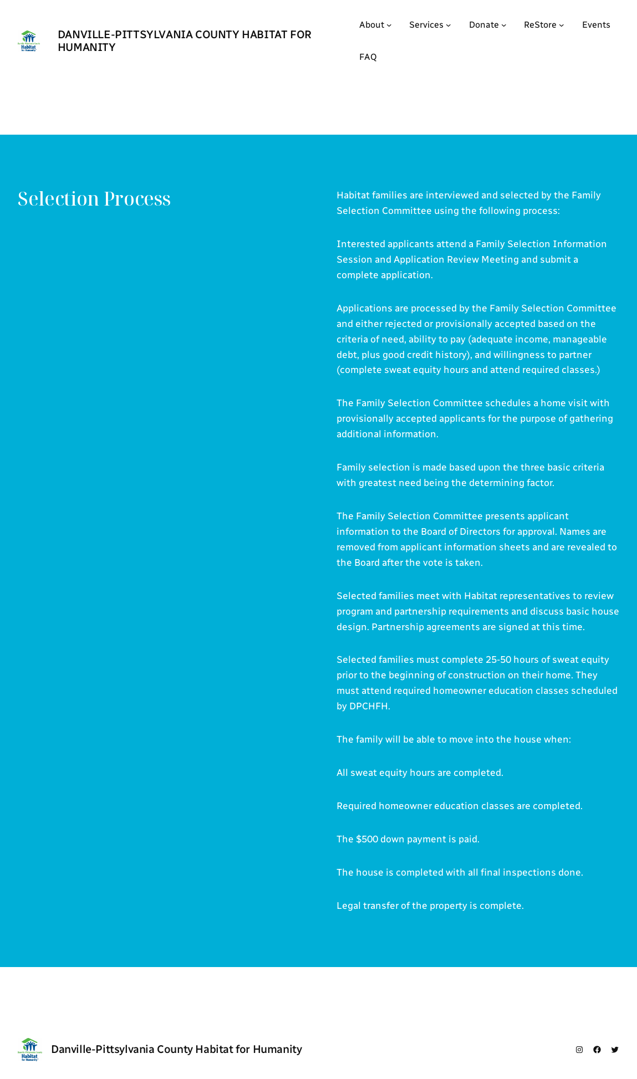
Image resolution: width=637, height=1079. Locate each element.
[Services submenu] (448, 25)
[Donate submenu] (504, 25)
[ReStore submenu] (561, 25)
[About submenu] (389, 25)
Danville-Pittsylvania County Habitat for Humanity (185, 41)
